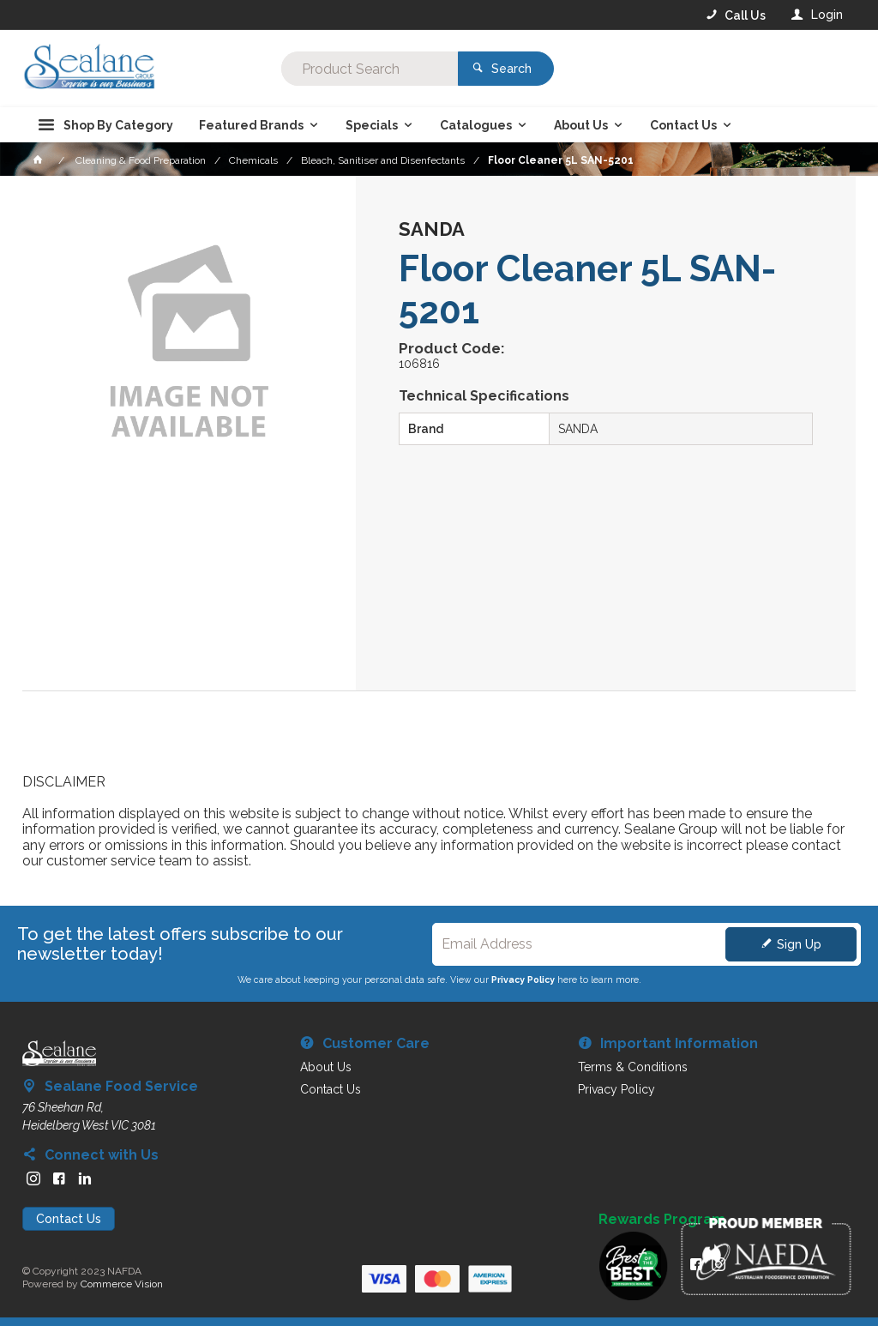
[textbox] (370, 68)
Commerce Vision (122, 1284)
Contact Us (68, 1219)
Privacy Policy (523, 979)
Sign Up (799, 944)
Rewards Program (661, 1219)
